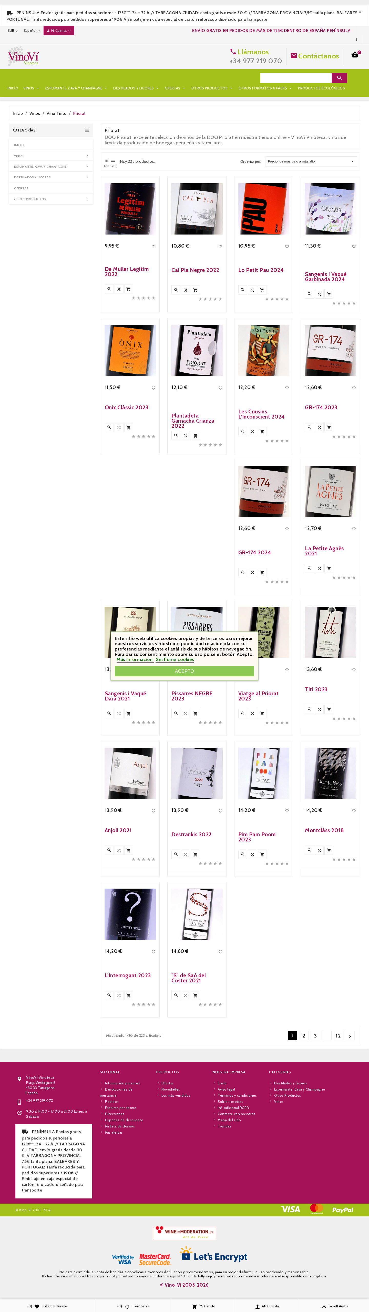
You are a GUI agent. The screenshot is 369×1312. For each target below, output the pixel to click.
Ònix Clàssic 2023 (127, 518)
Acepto (184, 671)
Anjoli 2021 (118, 941)
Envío (222, 1188)
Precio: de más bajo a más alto (310, 162)
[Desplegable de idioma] (32, 30)
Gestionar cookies (175, 659)
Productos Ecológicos (93, 88)
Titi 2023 (316, 800)
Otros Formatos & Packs (37, 88)
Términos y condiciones (237, 1200)
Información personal (122, 1188)
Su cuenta (110, 1177)
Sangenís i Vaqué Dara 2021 (125, 806)
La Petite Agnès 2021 (324, 661)
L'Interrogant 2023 (128, 1086)
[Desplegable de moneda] (13, 30)
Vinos (31, 78)
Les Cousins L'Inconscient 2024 (261, 524)
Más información (135, 659)
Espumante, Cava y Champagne (76, 78)
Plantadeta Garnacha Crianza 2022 (192, 531)
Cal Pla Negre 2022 (195, 380)
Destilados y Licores (136, 78)
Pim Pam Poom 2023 (257, 947)
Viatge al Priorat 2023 (258, 806)
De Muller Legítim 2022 (127, 382)
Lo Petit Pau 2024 (261, 380)
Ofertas (175, 78)
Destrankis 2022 (191, 945)
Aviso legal (226, 1194)
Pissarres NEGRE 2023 (192, 806)
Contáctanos (318, 56)
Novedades (170, 1194)
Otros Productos (212, 78)
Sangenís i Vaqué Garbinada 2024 (325, 387)
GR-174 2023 (321, 518)
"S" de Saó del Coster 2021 (188, 1088)
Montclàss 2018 (324, 941)
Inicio (13, 78)
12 (338, 1036)
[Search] (296, 78)
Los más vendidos (175, 1200)
